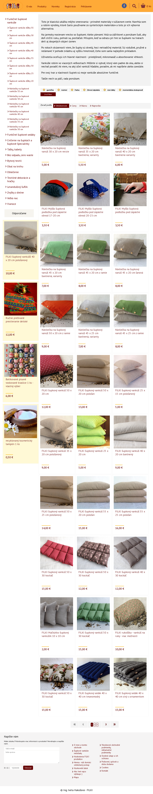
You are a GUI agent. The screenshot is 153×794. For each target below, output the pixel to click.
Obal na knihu (15, 166)
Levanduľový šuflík (17, 187)
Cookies (105, 767)
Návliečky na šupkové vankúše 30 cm (19, 128)
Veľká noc (12, 198)
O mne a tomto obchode (80, 746)
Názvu (84, 105)
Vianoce (11, 204)
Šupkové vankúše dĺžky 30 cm (21, 67)
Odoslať (28, 767)
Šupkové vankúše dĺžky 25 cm (21, 74)
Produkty (41, 6)
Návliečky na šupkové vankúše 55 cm (19, 90)
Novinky (55, 6)
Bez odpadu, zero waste (20, 155)
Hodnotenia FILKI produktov (81, 757)
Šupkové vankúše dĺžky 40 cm (21, 52)
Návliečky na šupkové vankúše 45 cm (19, 105)
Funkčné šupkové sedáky (21, 134)
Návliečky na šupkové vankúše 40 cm (19, 112)
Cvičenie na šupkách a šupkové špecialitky (19, 142)
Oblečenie (13, 172)
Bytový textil (14, 160)
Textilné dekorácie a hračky (18, 179)
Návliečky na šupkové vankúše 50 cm (19, 97)
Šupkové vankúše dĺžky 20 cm (21, 82)
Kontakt (105, 771)
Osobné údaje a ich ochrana (110, 757)
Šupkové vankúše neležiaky (81, 752)
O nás (29, 6)
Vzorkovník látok (81, 768)
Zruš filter (48, 94)
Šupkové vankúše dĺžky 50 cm (21, 36)
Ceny (74, 105)
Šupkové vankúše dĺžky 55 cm (21, 29)
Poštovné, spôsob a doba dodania (110, 763)
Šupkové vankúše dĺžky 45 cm (21, 44)
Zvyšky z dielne (15, 192)
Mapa (76, 777)
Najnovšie (96, 105)
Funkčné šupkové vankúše (17, 20)
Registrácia (70, 6)
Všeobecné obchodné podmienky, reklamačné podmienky (111, 749)
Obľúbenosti (61, 105)
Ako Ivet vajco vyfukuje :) (80, 772)
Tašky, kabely (14, 149)
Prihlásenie (86, 6)
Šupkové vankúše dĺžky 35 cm (21, 59)
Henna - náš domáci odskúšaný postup (82, 763)
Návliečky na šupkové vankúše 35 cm (19, 120)
